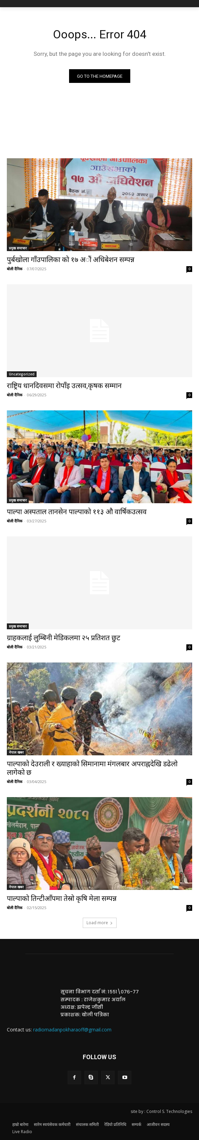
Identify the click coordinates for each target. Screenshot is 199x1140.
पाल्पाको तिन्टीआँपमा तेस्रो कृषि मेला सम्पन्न (62, 898)
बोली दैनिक (14, 268)
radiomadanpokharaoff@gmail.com (72, 1029)
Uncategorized (22, 374)
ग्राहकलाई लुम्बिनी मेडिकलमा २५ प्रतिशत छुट (63, 638)
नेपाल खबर (16, 752)
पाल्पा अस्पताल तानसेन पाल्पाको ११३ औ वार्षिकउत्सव (77, 512)
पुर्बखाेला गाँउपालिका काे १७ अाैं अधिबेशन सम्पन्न (70, 260)
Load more (100, 923)
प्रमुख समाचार (18, 248)
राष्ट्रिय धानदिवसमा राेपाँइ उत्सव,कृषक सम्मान (64, 386)
